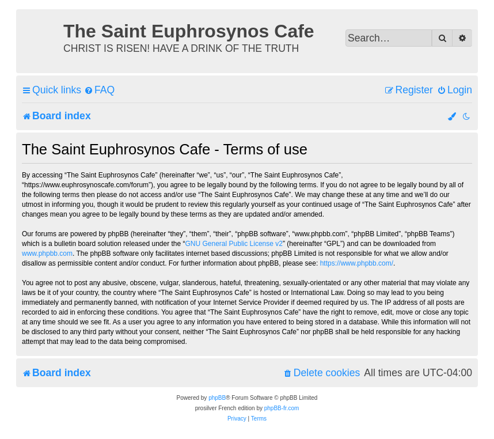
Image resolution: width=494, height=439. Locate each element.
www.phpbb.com (47, 253)
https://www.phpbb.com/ (356, 263)
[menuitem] (99, 90)
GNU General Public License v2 (234, 244)
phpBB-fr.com (281, 408)
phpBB (217, 398)
